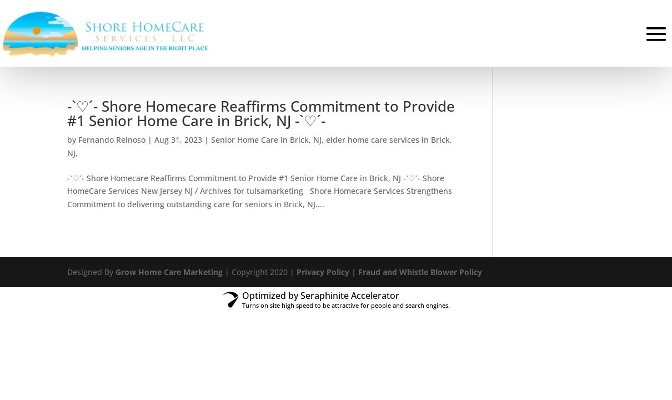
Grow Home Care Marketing (169, 272)
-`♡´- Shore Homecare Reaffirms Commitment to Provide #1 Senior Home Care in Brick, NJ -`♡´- (261, 113)
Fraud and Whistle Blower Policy (420, 272)
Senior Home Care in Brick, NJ (266, 139)
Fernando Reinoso (112, 139)
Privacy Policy (323, 272)
